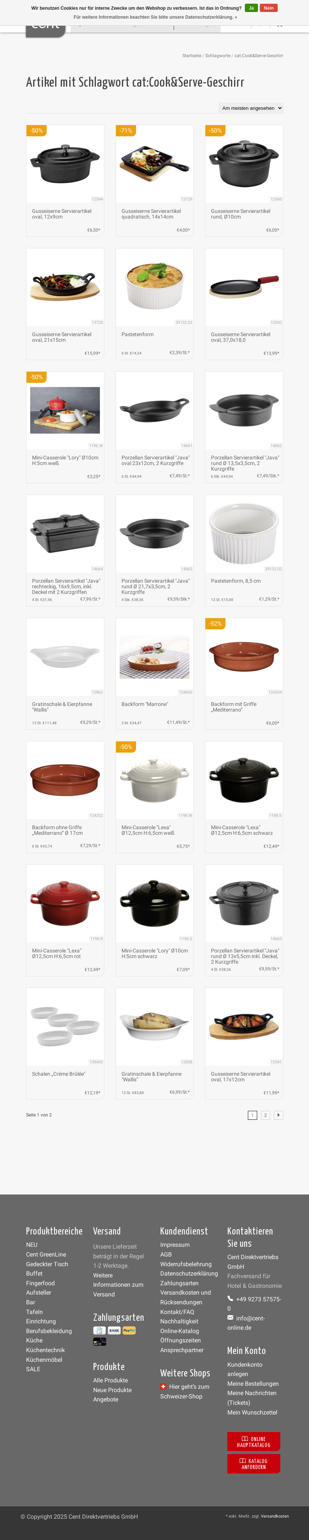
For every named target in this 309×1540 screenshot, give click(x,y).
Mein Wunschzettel (252, 1412)
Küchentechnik (45, 1350)
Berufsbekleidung (49, 1331)
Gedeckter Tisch (47, 1264)
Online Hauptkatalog (254, 1441)
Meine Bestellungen (253, 1383)
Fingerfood (40, 1283)
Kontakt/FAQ (177, 1312)
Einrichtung (41, 1321)
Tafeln (34, 1312)
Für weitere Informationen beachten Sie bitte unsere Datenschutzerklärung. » (155, 17)
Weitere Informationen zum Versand (118, 1285)
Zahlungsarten (179, 1283)
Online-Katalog (179, 1331)
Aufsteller (38, 1292)
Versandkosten (275, 1516)
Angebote (105, 1399)
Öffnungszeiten (180, 1340)
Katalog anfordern (254, 1463)
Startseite (191, 55)
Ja (251, 8)
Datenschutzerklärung (189, 1273)
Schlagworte (217, 55)
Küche (34, 1340)
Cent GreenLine (46, 1254)
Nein (269, 8)
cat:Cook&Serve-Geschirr (258, 55)
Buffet (34, 1273)
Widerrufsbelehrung (186, 1264)
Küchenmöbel (44, 1359)
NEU (31, 1244)
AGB (166, 1254)
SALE (33, 1369)
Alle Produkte (110, 1380)
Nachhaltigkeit (179, 1321)
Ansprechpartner (182, 1350)
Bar (30, 1302)
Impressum (175, 1244)
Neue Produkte (112, 1390)
